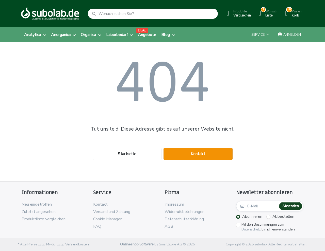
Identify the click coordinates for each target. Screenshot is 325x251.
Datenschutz (251, 229)
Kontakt (198, 154)
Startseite (127, 154)
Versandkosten (77, 244)
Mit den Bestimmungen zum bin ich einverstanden (268, 227)
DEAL (142, 30)
